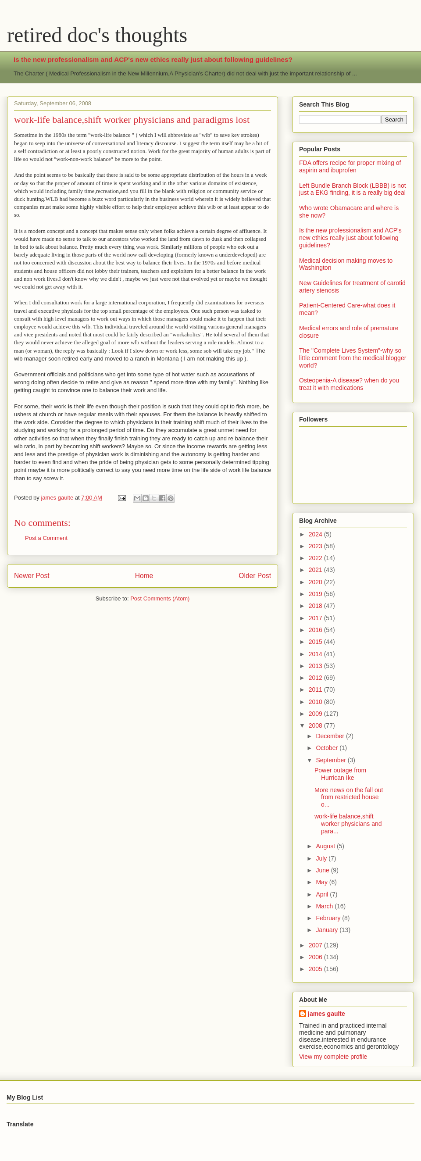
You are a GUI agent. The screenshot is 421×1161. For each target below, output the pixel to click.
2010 (316, 701)
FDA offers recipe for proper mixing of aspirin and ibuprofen (350, 166)
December (331, 735)
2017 (316, 618)
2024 (316, 534)
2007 (316, 945)
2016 (316, 629)
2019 (316, 593)
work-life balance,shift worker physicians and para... (348, 824)
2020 (316, 582)
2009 (316, 713)
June (323, 870)
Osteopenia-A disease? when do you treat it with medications (349, 384)
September (331, 760)
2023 (316, 546)
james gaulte (326, 1013)
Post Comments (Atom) (159, 598)
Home (144, 575)
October (327, 747)
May (322, 882)
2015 (316, 641)
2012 (316, 677)
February (329, 918)
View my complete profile (333, 1056)
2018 (316, 605)
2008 (316, 725)
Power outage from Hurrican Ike (340, 774)
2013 (316, 665)
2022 (316, 557)
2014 (316, 653)
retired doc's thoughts (97, 34)
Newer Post (32, 575)
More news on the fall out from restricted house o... (348, 797)
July (322, 858)
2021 (316, 569)
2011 (316, 689)
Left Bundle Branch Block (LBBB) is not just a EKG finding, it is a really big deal (352, 189)
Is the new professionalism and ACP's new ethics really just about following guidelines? (153, 59)
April (323, 894)
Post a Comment (46, 538)
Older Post (255, 575)
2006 (316, 957)
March (325, 906)
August (326, 846)
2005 (316, 968)
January (327, 929)
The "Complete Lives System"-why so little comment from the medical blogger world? (352, 358)
